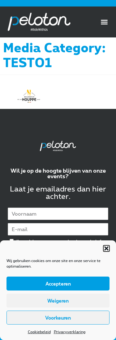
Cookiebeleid (39, 331)
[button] (106, 248)
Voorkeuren (58, 318)
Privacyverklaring (69, 331)
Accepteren (58, 283)
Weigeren (58, 300)
